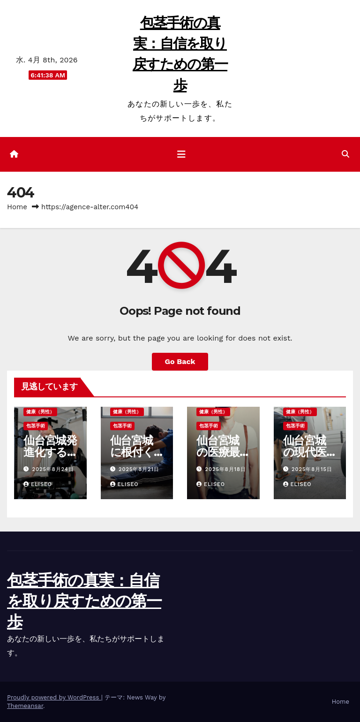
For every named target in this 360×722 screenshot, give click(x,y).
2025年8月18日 (225, 469)
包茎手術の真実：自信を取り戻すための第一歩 (84, 600)
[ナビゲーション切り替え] (181, 154)
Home (17, 207)
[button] (345, 154)
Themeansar (25, 705)
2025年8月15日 (312, 469)
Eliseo (37, 484)
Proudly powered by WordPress (54, 697)
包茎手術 (35, 425)
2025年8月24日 (53, 469)
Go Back (180, 361)
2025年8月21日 (139, 469)
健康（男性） (40, 411)
